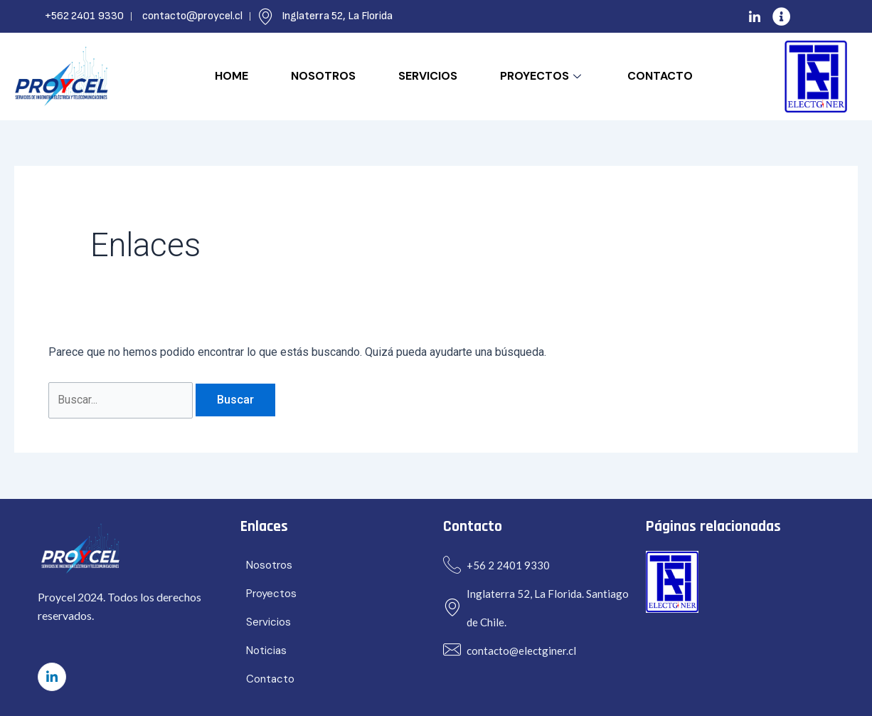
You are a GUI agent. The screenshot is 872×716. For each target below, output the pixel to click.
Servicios (427, 75)
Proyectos (542, 75)
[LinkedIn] (754, 16)
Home (231, 75)
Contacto (660, 75)
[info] (781, 16)
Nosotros (323, 75)
